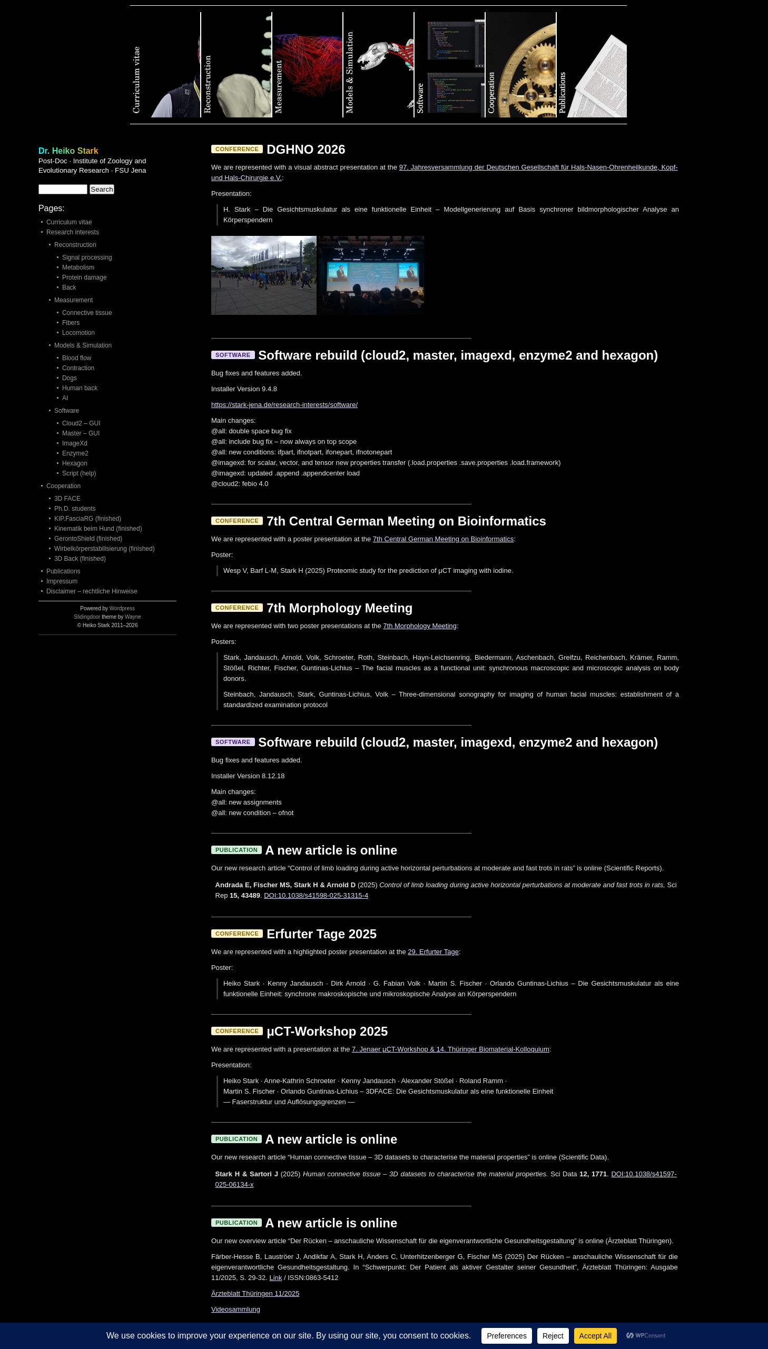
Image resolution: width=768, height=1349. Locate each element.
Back (69, 287)
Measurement (307, 64)
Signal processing (87, 257)
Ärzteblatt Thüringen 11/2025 (255, 1293)
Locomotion (78, 332)
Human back (79, 388)
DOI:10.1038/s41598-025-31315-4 (316, 895)
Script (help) (79, 473)
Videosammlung (235, 1309)
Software (450, 64)
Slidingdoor (87, 617)
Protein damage (84, 277)
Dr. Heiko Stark (68, 150)
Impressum (61, 581)
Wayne (133, 617)
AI (65, 398)
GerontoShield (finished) (88, 538)
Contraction (78, 368)
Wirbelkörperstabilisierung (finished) (104, 548)
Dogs (69, 378)
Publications (592, 64)
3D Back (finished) (80, 558)
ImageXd (74, 443)
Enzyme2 (75, 453)
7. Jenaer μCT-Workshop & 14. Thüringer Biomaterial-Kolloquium (450, 1049)
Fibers (71, 322)
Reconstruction (236, 64)
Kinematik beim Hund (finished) (98, 528)
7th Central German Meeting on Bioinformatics (443, 539)
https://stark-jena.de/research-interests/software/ (284, 405)
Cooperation (521, 64)
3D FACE (67, 498)
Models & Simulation (379, 64)
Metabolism (78, 267)
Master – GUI (81, 433)
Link (276, 1278)
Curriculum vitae (165, 64)
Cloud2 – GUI (81, 423)
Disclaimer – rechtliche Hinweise (91, 591)
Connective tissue (87, 312)
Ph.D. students (75, 508)
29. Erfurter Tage (433, 952)
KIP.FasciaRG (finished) (87, 518)
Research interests (72, 232)
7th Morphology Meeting (419, 626)
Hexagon (74, 463)
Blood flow (76, 358)
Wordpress (122, 608)
